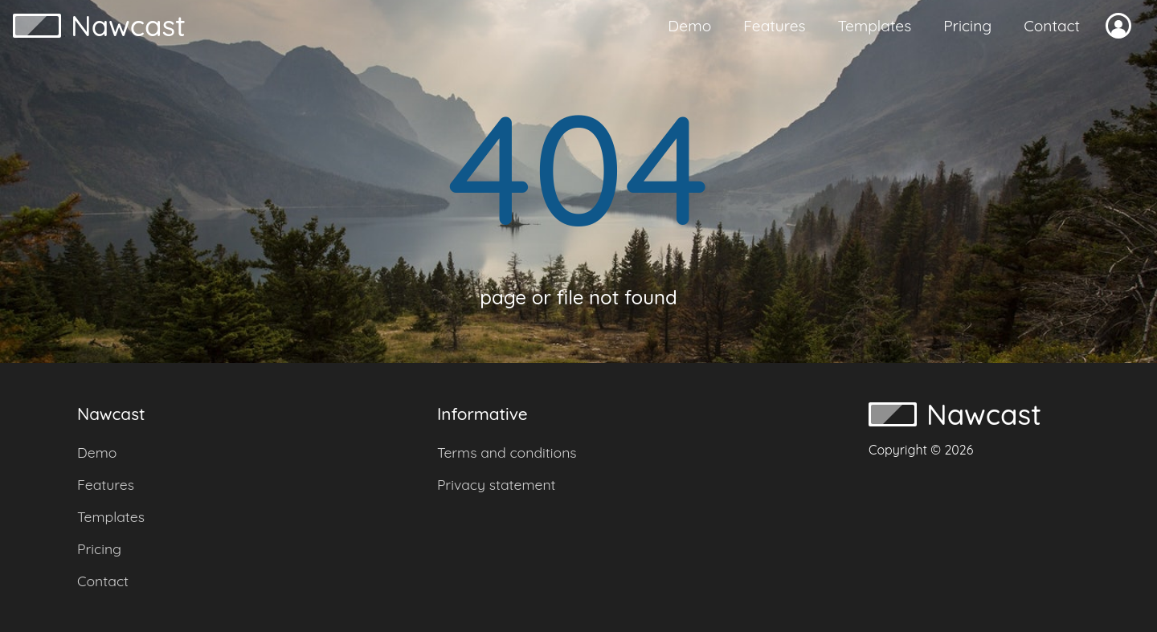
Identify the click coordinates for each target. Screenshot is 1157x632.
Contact (1052, 25)
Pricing (967, 25)
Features (774, 25)
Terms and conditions (507, 452)
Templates (875, 25)
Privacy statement (496, 484)
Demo (689, 25)
